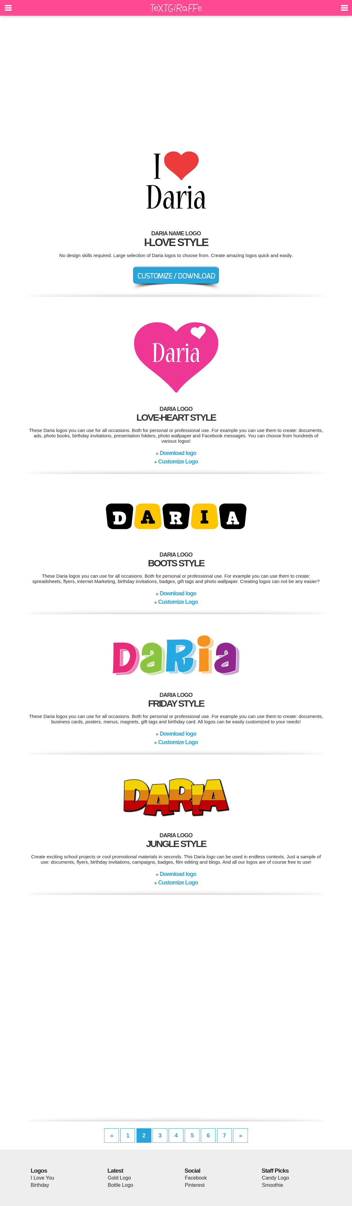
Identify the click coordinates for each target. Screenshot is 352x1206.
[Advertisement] (176, 79)
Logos (39, 1170)
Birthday (40, 1185)
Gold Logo (119, 1178)
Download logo (178, 453)
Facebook (196, 1178)
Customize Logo (178, 461)
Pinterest (195, 1185)
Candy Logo (275, 1178)
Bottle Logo (120, 1185)
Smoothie (272, 1185)
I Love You (42, 1178)
